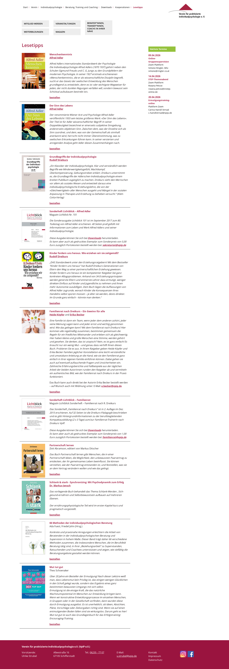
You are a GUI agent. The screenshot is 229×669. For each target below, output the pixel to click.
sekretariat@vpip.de (114, 245)
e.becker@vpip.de (111, 386)
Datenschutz (155, 660)
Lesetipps (138, 7)
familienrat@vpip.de (114, 437)
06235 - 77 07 (97, 652)
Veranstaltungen (66, 23)
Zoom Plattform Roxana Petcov (158, 82)
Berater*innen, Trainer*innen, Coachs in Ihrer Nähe (96, 27)
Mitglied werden (33, 23)
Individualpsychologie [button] (51, 7)
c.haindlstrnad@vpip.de (160, 112)
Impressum (154, 656)
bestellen (55, 97)
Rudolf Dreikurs (59, 160)
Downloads (106, 7)
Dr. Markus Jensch (60, 485)
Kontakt (152, 652)
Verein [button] (34, 7)
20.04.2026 (154, 97)
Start (25, 7)
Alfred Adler (56, 57)
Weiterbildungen (33, 31)
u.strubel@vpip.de (127, 656)
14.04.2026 (154, 76)
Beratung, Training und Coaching (81, 7)
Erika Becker (77, 314)
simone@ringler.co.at (158, 71)
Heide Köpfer (57, 314)
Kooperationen (122, 7)
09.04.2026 (154, 55)
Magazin (60, 31)
